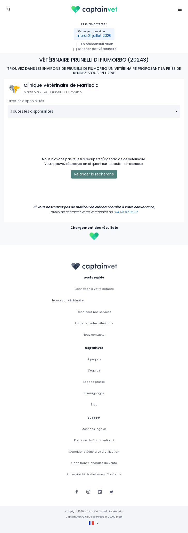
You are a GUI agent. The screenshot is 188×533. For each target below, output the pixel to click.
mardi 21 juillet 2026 (94, 35)
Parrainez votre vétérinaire (94, 323)
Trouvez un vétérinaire (68, 300)
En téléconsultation (97, 44)
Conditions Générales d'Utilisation (94, 452)
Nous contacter (94, 335)
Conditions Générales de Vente (94, 463)
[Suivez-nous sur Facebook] (76, 491)
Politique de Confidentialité (94, 440)
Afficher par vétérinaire (97, 49)
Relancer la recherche (94, 174)
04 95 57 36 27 (126, 212)
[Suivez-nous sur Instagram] (88, 491)
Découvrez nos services (94, 312)
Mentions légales (94, 429)
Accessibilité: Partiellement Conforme (94, 474)
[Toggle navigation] (8, 9)
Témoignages (94, 393)
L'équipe (94, 371)
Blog (94, 405)
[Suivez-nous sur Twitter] (111, 491)
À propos (94, 359)
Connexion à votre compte (94, 289)
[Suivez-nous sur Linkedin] (100, 491)
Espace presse (94, 382)
